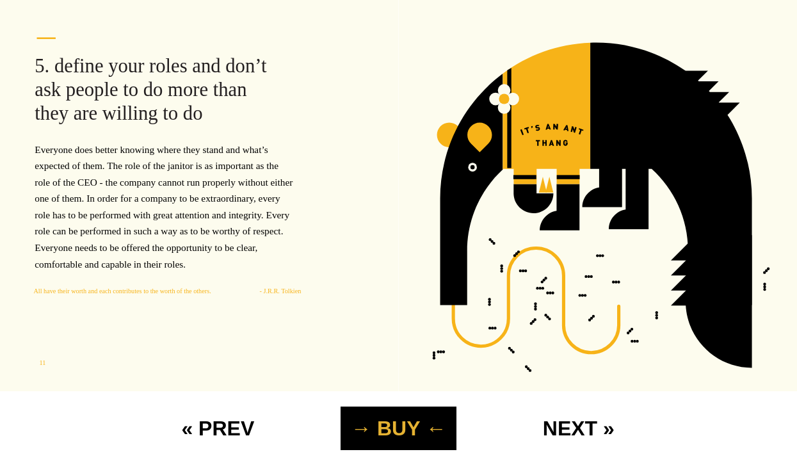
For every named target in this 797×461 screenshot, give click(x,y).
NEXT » (579, 428)
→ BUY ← (398, 428)
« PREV (217, 428)
